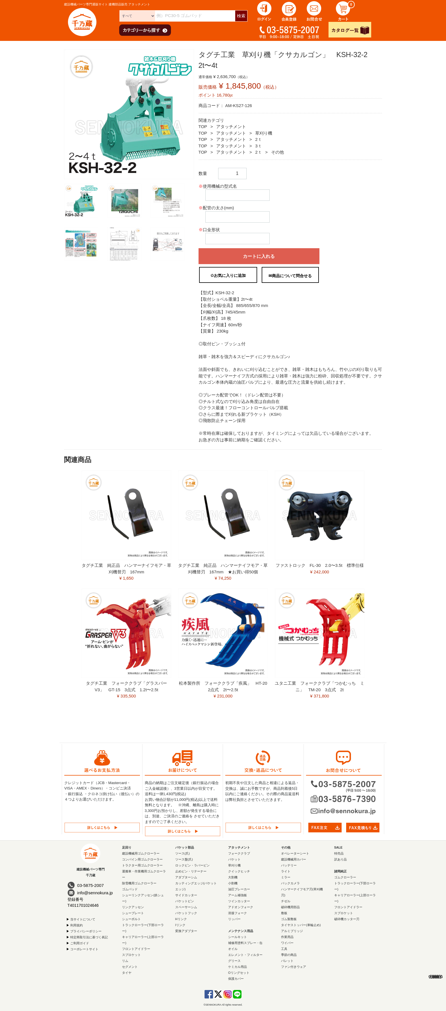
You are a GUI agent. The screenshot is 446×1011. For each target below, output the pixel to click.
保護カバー (236, 978)
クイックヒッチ (239, 871)
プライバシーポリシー (86, 931)
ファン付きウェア (293, 966)
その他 (277, 152)
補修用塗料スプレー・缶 (245, 943)
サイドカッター (186, 895)
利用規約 (76, 925)
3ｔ (258, 145)
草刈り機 (263, 133)
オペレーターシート (295, 853)
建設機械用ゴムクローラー (141, 853)
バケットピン (184, 901)
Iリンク (180, 925)
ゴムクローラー (345, 877)
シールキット (237, 937)
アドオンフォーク (240, 907)
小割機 (233, 883)
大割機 (233, 877)
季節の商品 (289, 954)
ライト (285, 871)
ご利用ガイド (79, 943)
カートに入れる (259, 256)
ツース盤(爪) (184, 859)
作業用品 (287, 937)
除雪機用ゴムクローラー (139, 883)
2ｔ (258, 139)
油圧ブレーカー (239, 889)
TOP (203, 126)
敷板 (284, 913)
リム (125, 960)
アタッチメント (231, 126)
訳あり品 (340, 859)
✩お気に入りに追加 (228, 275)
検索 (241, 15)
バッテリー (289, 865)
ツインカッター (239, 901)
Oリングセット (238, 972)
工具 (284, 949)
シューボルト (131, 919)
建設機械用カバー (293, 859)
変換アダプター (186, 931)
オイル (233, 949)
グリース (234, 960)
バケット (234, 859)
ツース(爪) (182, 853)
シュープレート (133, 913)
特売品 (339, 853)
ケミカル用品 (237, 966)
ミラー (285, 877)
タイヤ (126, 972)
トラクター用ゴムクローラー (142, 865)
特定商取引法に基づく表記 (89, 937)
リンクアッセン (133, 907)
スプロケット (131, 954)
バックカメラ (290, 883)
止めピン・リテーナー (191, 871)
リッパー (234, 919)
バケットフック (186, 913)
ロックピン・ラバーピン (192, 865)
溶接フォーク (237, 913)
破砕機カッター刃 (346, 919)
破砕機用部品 (290, 907)
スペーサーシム (186, 907)
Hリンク (181, 919)
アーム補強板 (237, 895)
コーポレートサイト (84, 949)
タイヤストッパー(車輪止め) (301, 925)
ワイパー (287, 943)
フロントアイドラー (136, 949)
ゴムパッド (130, 889)
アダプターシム (186, 877)
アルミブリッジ (292, 931)
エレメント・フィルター (245, 954)
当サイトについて (82, 919)
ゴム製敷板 (289, 919)
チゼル (285, 901)
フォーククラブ (239, 853)
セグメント (130, 966)
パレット (287, 960)
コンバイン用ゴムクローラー (142, 859)
